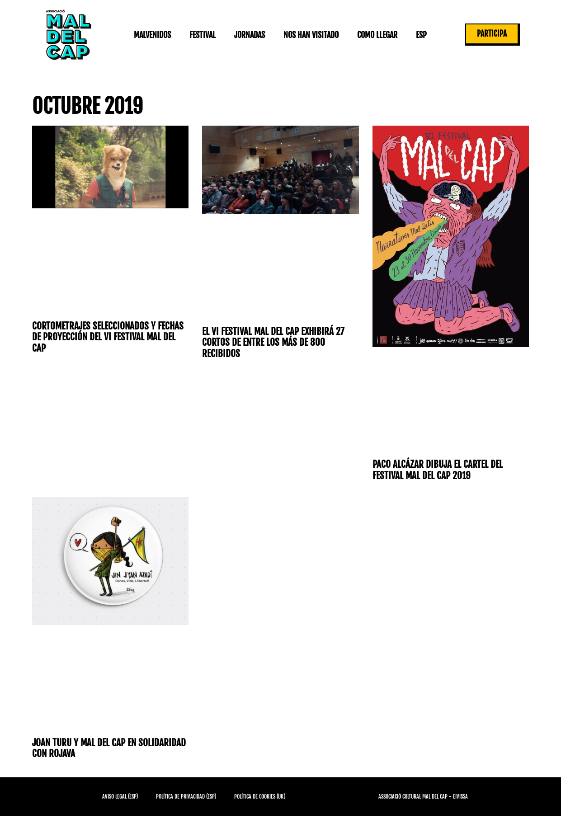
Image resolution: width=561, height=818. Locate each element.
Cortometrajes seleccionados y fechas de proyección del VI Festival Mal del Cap (105, 337)
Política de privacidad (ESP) (186, 798)
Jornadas (249, 35)
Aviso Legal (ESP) (120, 798)
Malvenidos (151, 35)
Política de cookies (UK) (259, 798)
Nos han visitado (310, 35)
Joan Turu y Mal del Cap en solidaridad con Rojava (86, 749)
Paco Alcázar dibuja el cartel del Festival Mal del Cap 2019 (439, 470)
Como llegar (377, 35)
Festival (202, 35)
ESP (420, 35)
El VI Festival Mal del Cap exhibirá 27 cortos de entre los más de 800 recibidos (275, 343)
